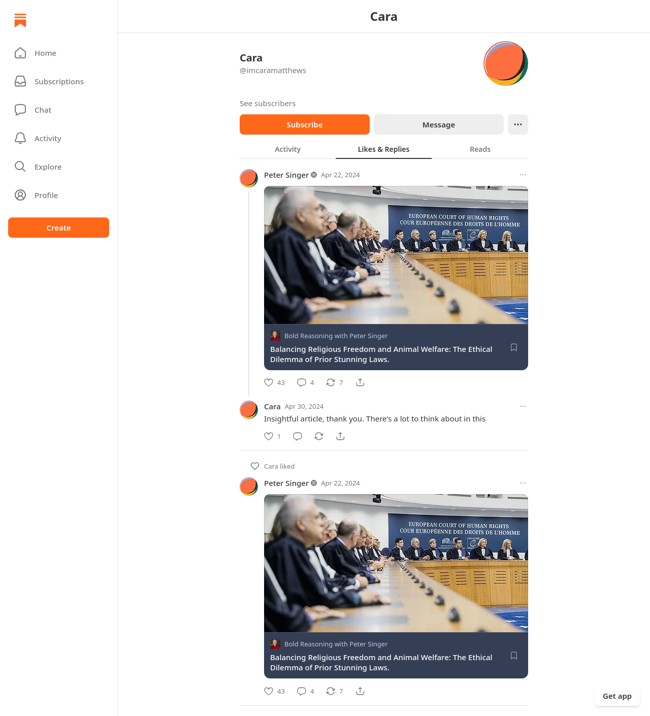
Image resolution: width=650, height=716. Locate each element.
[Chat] (58, 109)
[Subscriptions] (58, 81)
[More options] (523, 175)
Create (58, 227)
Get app (617, 696)
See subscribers (268, 103)
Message (438, 124)
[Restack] (334, 382)
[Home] (20, 20)
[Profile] (58, 195)
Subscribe (304, 124)
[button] (58, 53)
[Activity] (58, 138)
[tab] (288, 149)
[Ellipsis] (518, 124)
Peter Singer (286, 175)
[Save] (514, 347)
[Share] (360, 382)
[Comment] (305, 382)
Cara (272, 406)
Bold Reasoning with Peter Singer (336, 335)
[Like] (274, 382)
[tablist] (384, 149)
